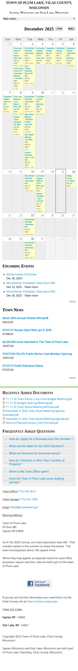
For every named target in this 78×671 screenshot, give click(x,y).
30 (32, 239)
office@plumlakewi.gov (24, 507)
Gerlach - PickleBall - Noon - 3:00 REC (40, 197)
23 (32, 215)
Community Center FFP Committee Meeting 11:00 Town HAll (18, 74)
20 (73, 172)
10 (42, 93)
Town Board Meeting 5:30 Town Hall (29, 138)
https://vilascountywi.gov (42, 601)
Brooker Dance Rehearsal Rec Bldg (17, 121)
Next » (71, 28)
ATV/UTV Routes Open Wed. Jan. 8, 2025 (27, 330)
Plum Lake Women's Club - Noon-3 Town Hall (18, 53)
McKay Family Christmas (71, 178)
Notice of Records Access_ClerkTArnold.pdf (32, 423)
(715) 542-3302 (29, 499)
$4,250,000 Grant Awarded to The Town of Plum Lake (35, 342)
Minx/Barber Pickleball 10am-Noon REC (30, 52)
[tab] (39, 438)
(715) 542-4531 (27, 491)
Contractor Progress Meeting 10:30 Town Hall (40, 53)
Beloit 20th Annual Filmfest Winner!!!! (25, 318)
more (72, 301)
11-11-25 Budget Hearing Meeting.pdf (29, 403)
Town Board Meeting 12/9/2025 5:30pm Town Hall (29, 119)
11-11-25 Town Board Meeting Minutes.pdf (32, 407)
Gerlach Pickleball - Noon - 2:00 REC (29, 156)
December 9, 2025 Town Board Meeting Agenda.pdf (37, 419)
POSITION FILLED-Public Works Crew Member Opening (37, 354)
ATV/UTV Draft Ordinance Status (22, 366)
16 (32, 172)
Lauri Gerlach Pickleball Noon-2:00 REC (29, 71)
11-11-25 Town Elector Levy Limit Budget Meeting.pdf (39, 399)
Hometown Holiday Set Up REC (50, 52)
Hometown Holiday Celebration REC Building (71, 53)
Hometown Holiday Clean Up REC (7, 100)
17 (42, 172)
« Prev (59, 28)
